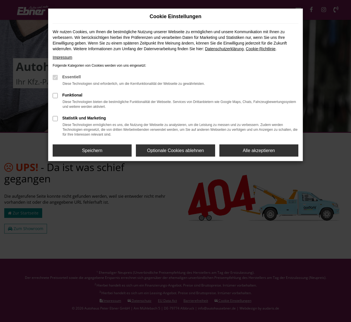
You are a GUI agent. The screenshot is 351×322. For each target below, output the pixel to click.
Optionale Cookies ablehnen (175, 150)
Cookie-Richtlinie (260, 49)
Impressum (62, 57)
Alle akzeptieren (259, 150)
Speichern (92, 150)
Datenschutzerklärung (224, 49)
